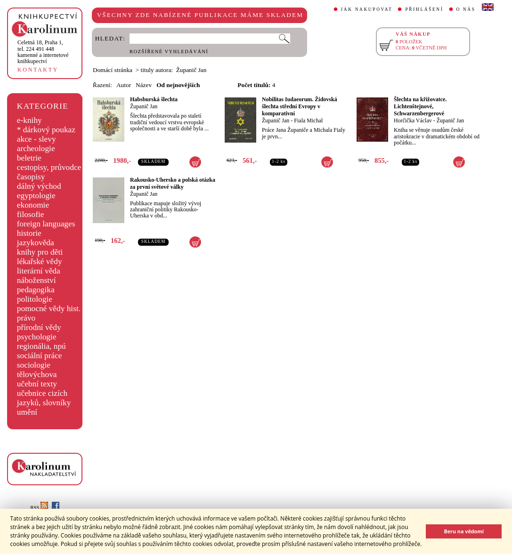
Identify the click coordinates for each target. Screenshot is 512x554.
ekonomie (33, 205)
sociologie (33, 365)
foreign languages (46, 223)
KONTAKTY (37, 69)
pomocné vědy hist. (49, 308)
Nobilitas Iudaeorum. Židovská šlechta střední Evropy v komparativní (299, 106)
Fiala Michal (308, 120)
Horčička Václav (413, 120)
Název (144, 84)
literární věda (38, 270)
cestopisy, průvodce (49, 167)
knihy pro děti (40, 252)
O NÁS (466, 9)
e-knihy (29, 120)
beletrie (29, 157)
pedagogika (36, 289)
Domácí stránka (112, 69)
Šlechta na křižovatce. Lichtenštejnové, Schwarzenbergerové (420, 106)
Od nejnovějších (178, 84)
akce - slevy (36, 139)
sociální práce (39, 355)
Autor (123, 84)
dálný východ (39, 186)
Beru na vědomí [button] (464, 531)
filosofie (30, 214)
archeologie (36, 148)
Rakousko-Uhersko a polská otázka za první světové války (172, 183)
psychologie (37, 336)
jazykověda (35, 242)
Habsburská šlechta (154, 99)
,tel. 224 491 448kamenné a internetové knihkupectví (43, 51)
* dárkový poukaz (46, 129)
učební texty (37, 383)
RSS (39, 507)
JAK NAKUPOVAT (367, 9)
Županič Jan (143, 106)
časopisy (31, 176)
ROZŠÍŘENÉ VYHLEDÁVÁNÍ (169, 51)
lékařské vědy (39, 261)
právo (26, 317)
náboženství (36, 280)
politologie (34, 299)
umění (27, 412)
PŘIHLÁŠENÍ (424, 9)
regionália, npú (41, 346)
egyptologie (36, 195)
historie (29, 233)
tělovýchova (37, 374)
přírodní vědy (39, 327)
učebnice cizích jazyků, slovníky (44, 398)
